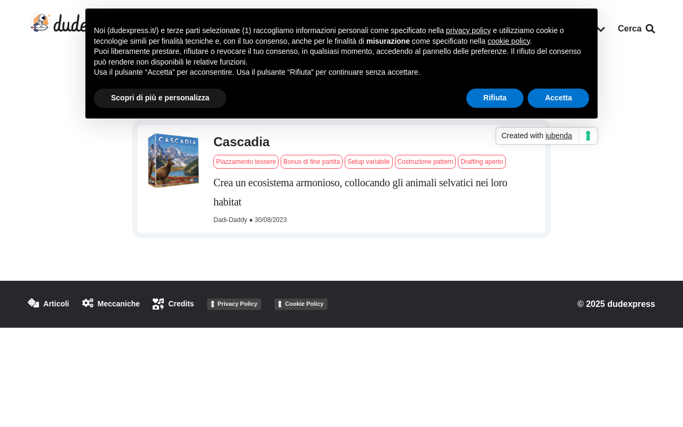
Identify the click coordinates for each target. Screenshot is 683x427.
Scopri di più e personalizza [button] (160, 97)
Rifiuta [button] (495, 97)
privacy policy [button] (468, 30)
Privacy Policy (238, 304)
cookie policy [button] (509, 41)
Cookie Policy (304, 304)
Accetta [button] (558, 97)
